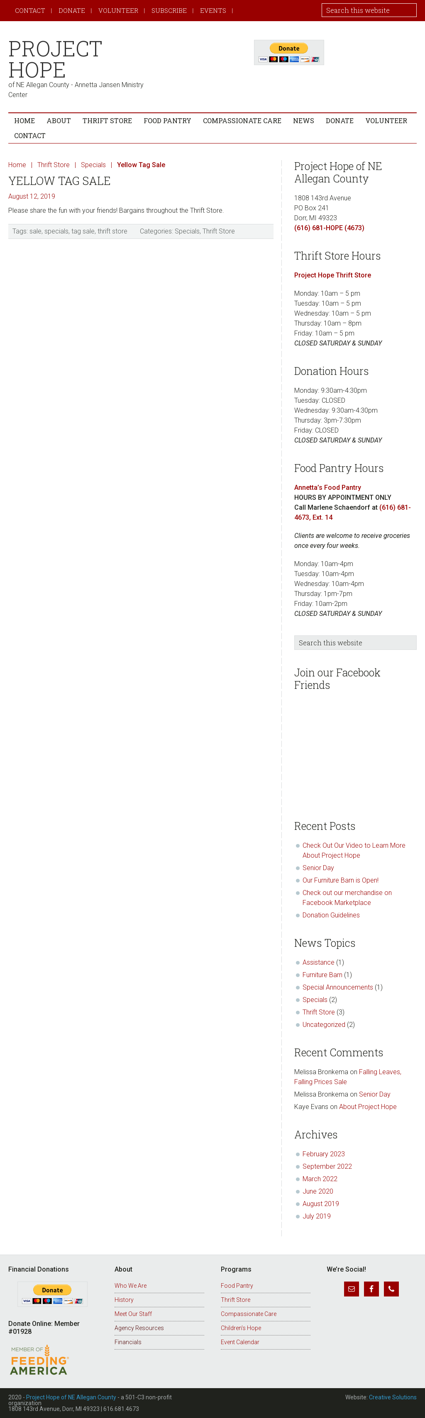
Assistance (319, 962)
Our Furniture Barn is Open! (341, 880)
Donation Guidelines (331, 915)
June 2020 (318, 1191)
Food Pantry (237, 1285)
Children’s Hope (241, 1328)
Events (213, 10)
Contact (30, 10)
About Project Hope (368, 1107)
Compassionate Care (248, 1314)
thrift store (112, 231)
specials (56, 231)
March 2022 (320, 1179)
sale (35, 231)
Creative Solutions (393, 1397)
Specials (187, 231)
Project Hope (55, 59)
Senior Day (318, 868)
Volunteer (118, 10)
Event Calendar (240, 1342)
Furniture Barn (322, 975)
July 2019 (317, 1216)
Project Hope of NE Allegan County (71, 1397)
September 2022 (327, 1166)
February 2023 (324, 1154)
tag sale (83, 231)
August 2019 (321, 1204)
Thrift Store (219, 231)
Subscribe (169, 10)
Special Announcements (338, 987)
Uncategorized (324, 1025)
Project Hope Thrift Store (332, 275)
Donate (72, 10)
